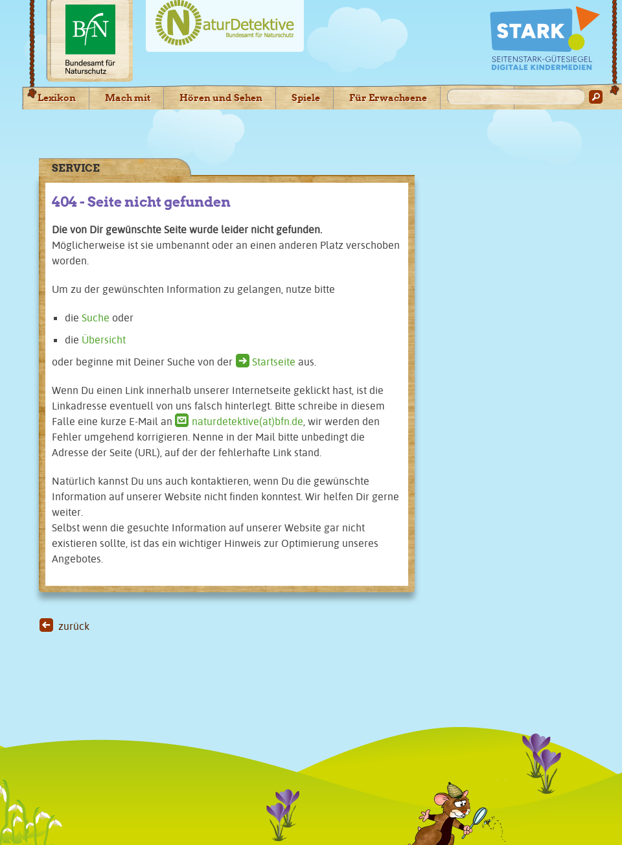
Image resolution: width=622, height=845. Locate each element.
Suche (95, 317)
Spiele (306, 98)
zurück (73, 625)
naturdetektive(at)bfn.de (247, 421)
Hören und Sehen (220, 98)
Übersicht (104, 339)
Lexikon (57, 98)
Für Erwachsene (388, 98)
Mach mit (127, 98)
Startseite (273, 361)
